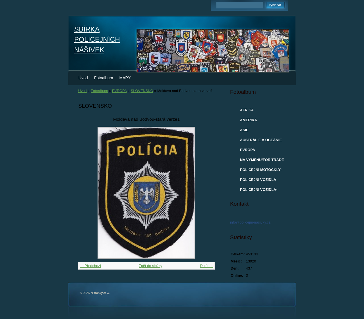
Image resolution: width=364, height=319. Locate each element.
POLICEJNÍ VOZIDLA (258, 180)
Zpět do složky (150, 266)
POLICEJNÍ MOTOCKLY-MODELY (261, 171)
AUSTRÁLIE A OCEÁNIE (261, 140)
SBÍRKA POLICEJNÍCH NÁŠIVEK (97, 39)
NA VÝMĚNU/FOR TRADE (262, 160)
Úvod (83, 78)
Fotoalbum (103, 78)
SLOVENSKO (142, 91)
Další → (206, 266)
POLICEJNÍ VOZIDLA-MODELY (259, 190)
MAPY (125, 78)
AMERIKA (248, 120)
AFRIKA (247, 110)
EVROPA (119, 91)
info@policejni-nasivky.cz (250, 222)
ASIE (244, 130)
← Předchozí (90, 266)
